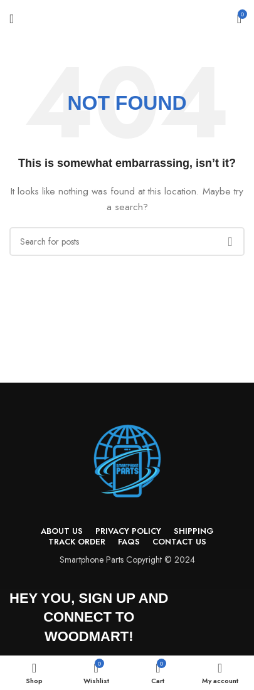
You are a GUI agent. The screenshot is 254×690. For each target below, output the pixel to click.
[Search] (127, 241)
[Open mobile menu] (11, 18)
